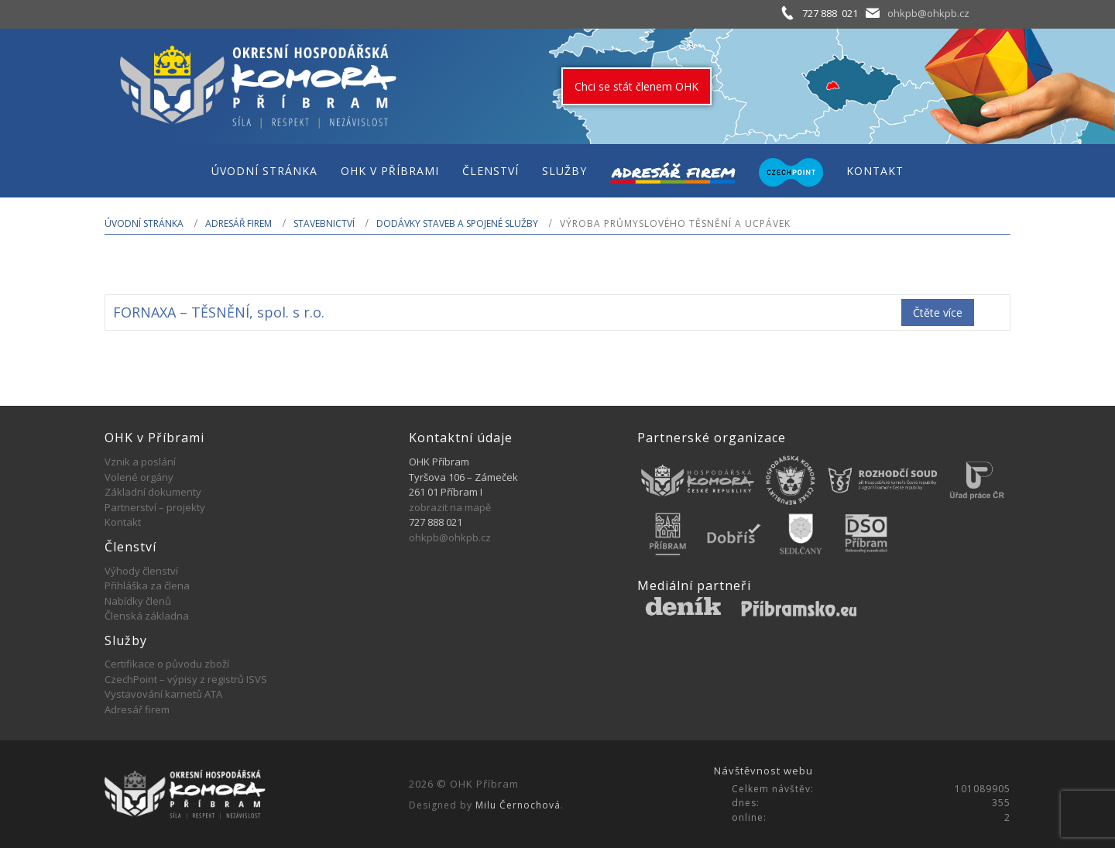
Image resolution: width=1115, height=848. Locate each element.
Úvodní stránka (144, 223)
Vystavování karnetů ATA (163, 694)
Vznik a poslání (140, 462)
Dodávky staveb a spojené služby (457, 223)
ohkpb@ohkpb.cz (928, 13)
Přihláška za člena (147, 585)
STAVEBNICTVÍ (324, 223)
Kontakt (123, 522)
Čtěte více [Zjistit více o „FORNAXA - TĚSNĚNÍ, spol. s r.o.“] (937, 312)
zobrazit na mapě (450, 507)
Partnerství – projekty (155, 507)
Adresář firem (238, 223)
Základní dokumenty (153, 492)
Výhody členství (141, 571)
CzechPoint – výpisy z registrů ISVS (186, 679)
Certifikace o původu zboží (167, 664)
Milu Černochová (518, 805)
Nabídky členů (138, 601)
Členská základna (147, 616)
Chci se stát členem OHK (636, 86)
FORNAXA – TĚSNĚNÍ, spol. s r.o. (218, 312)
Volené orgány (139, 477)
